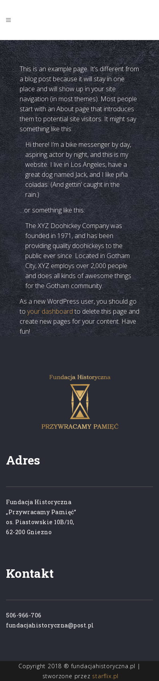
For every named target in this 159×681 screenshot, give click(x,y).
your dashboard (50, 311)
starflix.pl (105, 676)
